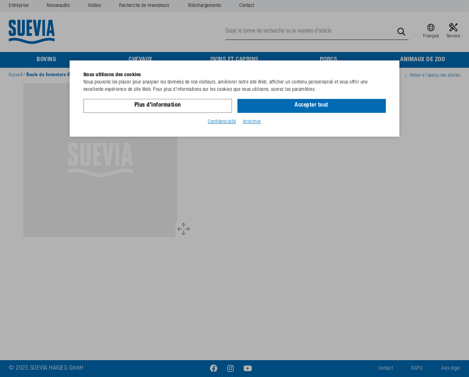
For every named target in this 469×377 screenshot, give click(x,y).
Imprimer (252, 122)
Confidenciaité (222, 122)
